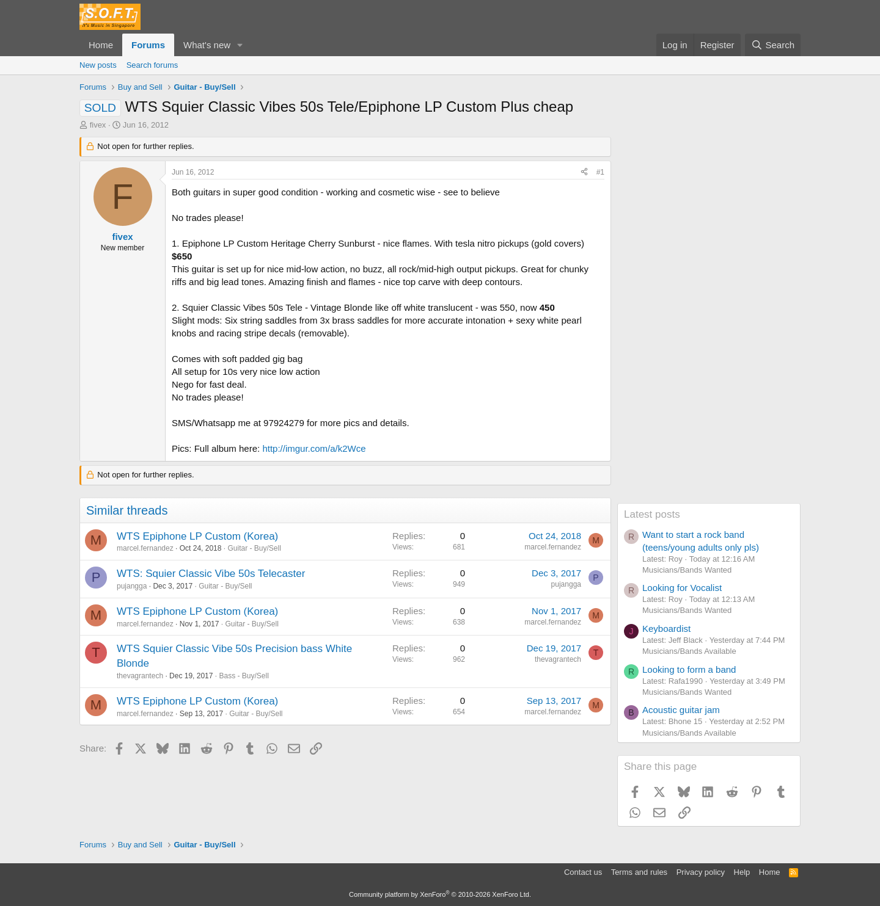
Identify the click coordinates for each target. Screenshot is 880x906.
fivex (98, 124)
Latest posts (652, 514)
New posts (98, 65)
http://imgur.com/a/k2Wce (313, 448)
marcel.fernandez (145, 548)
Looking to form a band (689, 669)
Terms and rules (639, 872)
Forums (148, 45)
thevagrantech (140, 676)
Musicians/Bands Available (689, 651)
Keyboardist (666, 628)
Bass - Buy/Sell (243, 676)
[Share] (584, 172)
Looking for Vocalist (682, 587)
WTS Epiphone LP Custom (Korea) (197, 536)
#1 (600, 172)
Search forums (152, 65)
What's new (206, 45)
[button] (240, 45)
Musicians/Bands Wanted (687, 569)
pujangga (132, 586)
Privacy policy (700, 872)
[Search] (773, 45)
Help (742, 872)
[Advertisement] (709, 320)
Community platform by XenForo (440, 894)
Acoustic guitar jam (681, 710)
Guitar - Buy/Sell (253, 548)
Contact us (583, 872)
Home (101, 45)
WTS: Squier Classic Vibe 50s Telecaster (211, 573)
